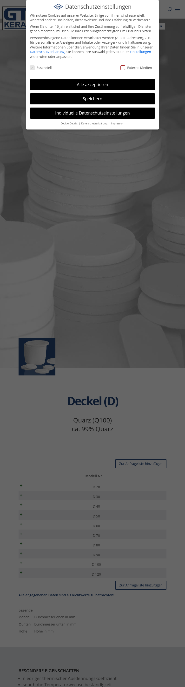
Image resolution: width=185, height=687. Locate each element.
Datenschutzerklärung (47, 51)
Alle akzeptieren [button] (92, 84)
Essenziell (41, 67)
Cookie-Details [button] (69, 123)
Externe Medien (136, 67)
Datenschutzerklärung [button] (94, 123)
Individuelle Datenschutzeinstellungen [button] (92, 113)
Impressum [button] (117, 123)
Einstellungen (140, 51)
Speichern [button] (92, 99)
